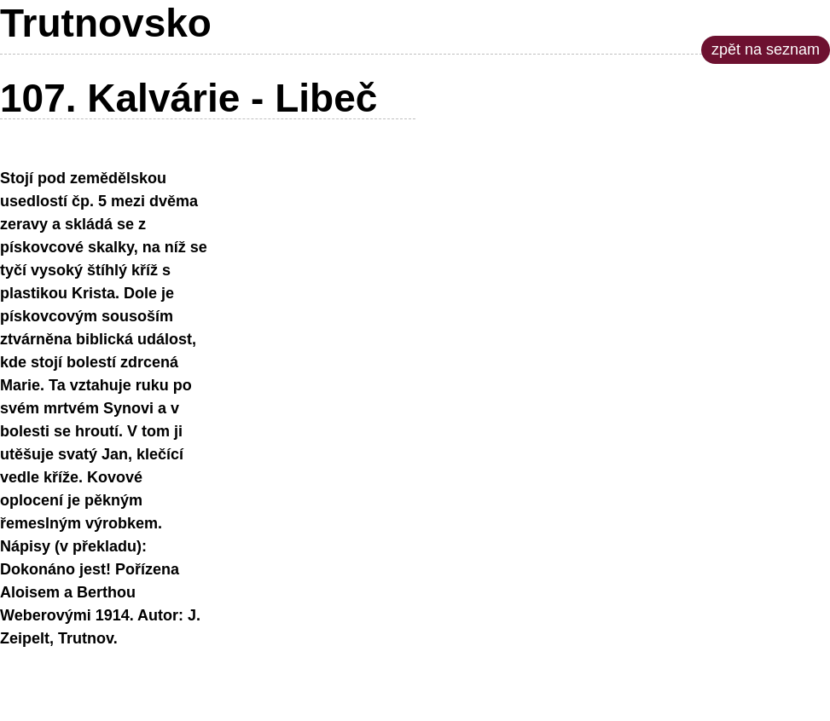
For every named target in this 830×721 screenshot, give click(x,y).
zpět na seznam (765, 49)
